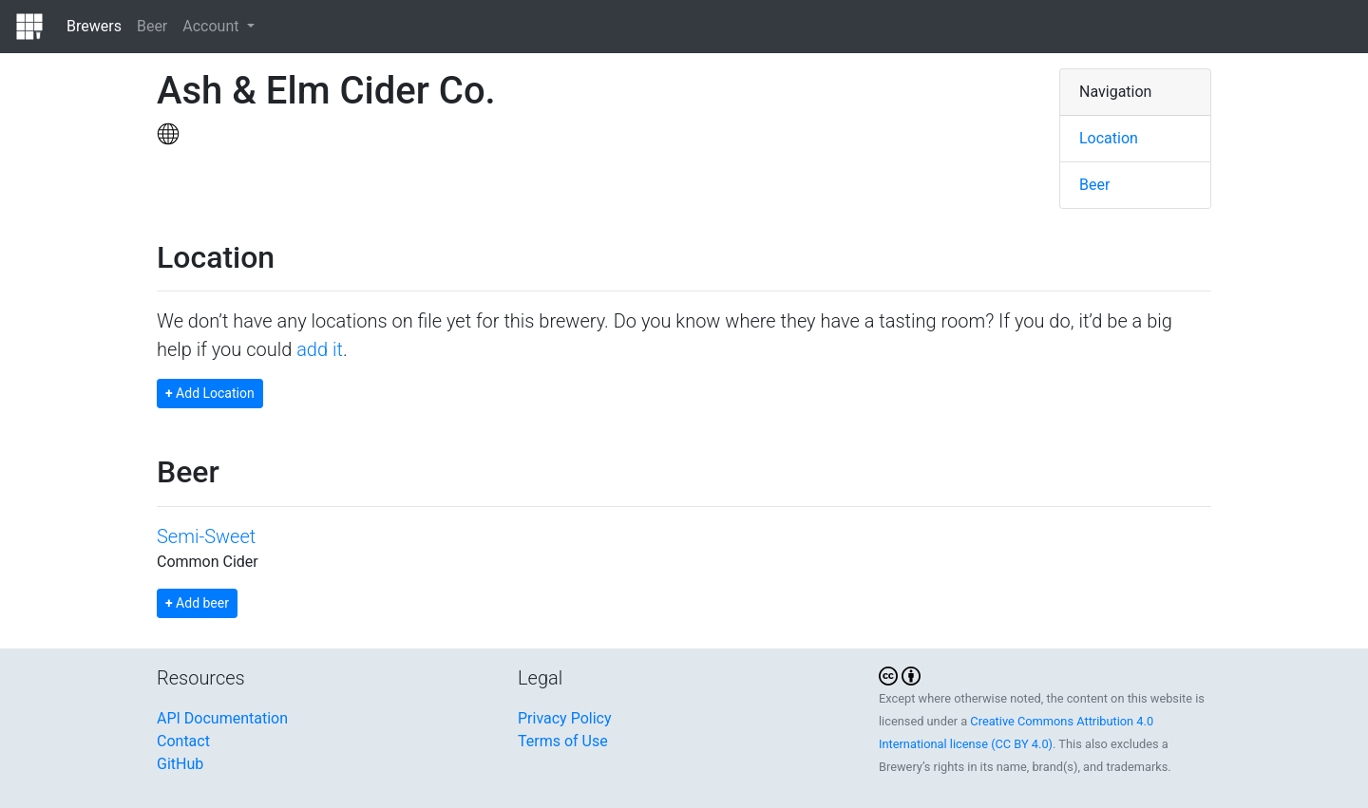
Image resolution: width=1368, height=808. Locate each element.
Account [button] (212, 26)
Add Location (210, 393)
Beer (152, 26)
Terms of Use (563, 741)
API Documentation (222, 718)
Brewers (94, 26)
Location (1108, 138)
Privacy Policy (565, 718)
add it (319, 349)
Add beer (197, 603)
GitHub (180, 764)
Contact (183, 741)
